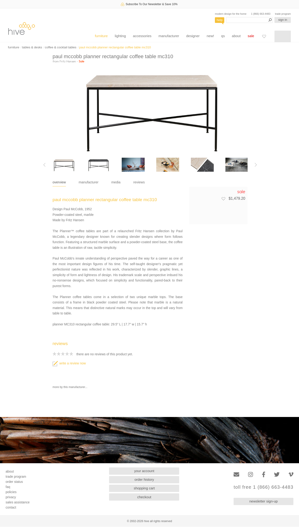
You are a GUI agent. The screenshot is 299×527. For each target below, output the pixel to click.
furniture (101, 36)
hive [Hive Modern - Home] (21, 28)
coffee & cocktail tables (60, 47)
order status (14, 482)
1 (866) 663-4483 (261, 13)
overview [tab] (59, 182)
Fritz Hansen (68, 61)
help (220, 20)
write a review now (69, 363)
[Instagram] (250, 474)
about (236, 36)
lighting (120, 36)
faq (8, 487)
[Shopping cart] (282, 36)
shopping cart (144, 488)
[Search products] (249, 20)
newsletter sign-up (263, 501)
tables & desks (32, 47)
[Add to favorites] (223, 198)
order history (144, 479)
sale (251, 36)
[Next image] (256, 165)
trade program (283, 13)
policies (11, 492)
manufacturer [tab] (89, 182)
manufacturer (168, 36)
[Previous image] (44, 165)
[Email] (236, 474)
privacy (11, 497)
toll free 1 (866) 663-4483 (263, 487)
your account (144, 471)
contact (11, 507)
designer (193, 36)
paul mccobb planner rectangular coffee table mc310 (115, 47)
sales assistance (18, 502)
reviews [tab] (139, 182)
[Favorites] (264, 36)
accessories (142, 36)
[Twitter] (277, 474)
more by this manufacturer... (70, 387)
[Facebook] (263, 474)
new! (210, 36)
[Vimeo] (290, 474)
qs (223, 36)
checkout (144, 497)
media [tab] (116, 182)
